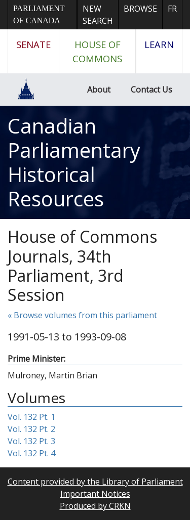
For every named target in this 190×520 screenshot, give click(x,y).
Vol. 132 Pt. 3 (31, 441)
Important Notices (95, 493)
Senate (33, 44)
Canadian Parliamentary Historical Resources (74, 162)
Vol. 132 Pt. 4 (31, 453)
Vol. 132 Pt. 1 (31, 416)
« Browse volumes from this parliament (82, 315)
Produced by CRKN (95, 505)
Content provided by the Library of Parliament (95, 481)
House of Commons (97, 51)
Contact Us (151, 89)
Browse (140, 8)
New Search (98, 14)
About (98, 89)
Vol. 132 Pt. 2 (31, 429)
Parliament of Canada (38, 14)
